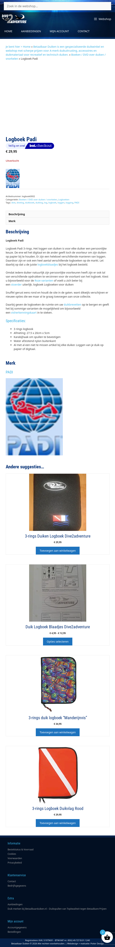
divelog (20, 202)
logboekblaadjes (48, 264)
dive (13, 202)
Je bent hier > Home (18, 46)
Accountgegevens (17, 927)
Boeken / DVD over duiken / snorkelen (38, 199)
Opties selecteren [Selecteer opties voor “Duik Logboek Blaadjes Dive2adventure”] (58, 641)
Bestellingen (14, 931)
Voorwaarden (15, 858)
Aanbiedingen (31, 31)
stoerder (16, 284)
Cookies (12, 854)
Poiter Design (97, 943)
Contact (83, 31)
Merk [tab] (12, 221)
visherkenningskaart (24, 312)
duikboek (29, 202)
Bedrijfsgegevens (17, 885)
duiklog (39, 202)
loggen (61, 202)
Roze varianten (43, 280)
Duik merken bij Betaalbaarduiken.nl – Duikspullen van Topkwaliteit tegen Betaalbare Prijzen (57, 908)
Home (8, 31)
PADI (76, 202)
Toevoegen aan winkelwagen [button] (58, 550)
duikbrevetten (72, 304)
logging (69, 202)
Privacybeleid (15, 862)
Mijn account (59, 31)
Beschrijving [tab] (17, 214)
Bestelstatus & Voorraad (21, 849)
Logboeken (63, 199)
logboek (52, 202)
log (45, 202)
